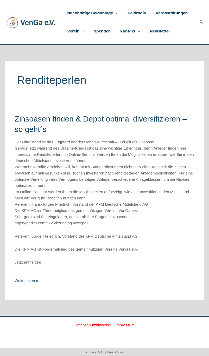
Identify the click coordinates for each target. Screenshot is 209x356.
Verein (72, 31)
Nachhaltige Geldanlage (89, 13)
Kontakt (122, 31)
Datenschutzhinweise (92, 324)
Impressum (125, 324)
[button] (201, 22)
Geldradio (133, 13)
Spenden (99, 31)
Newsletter (152, 31)
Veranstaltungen (166, 13)
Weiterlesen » (26, 279)
